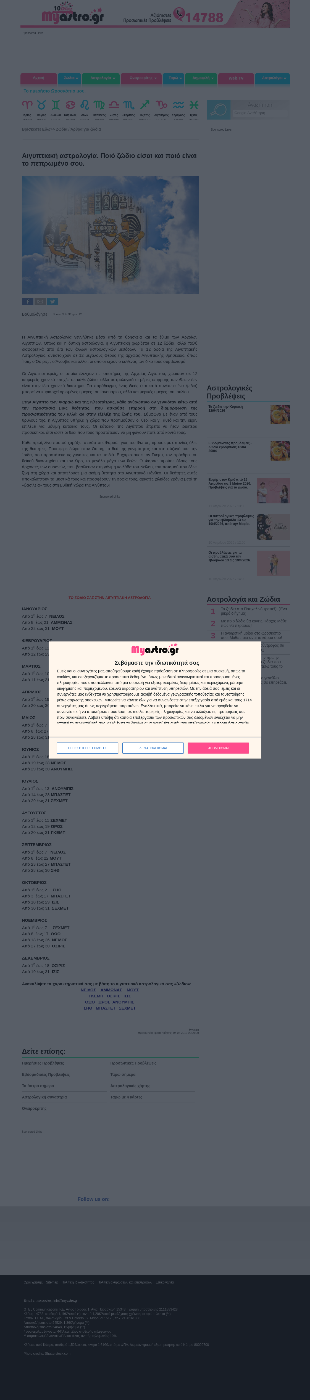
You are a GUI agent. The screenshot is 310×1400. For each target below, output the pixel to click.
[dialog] (155, 700)
